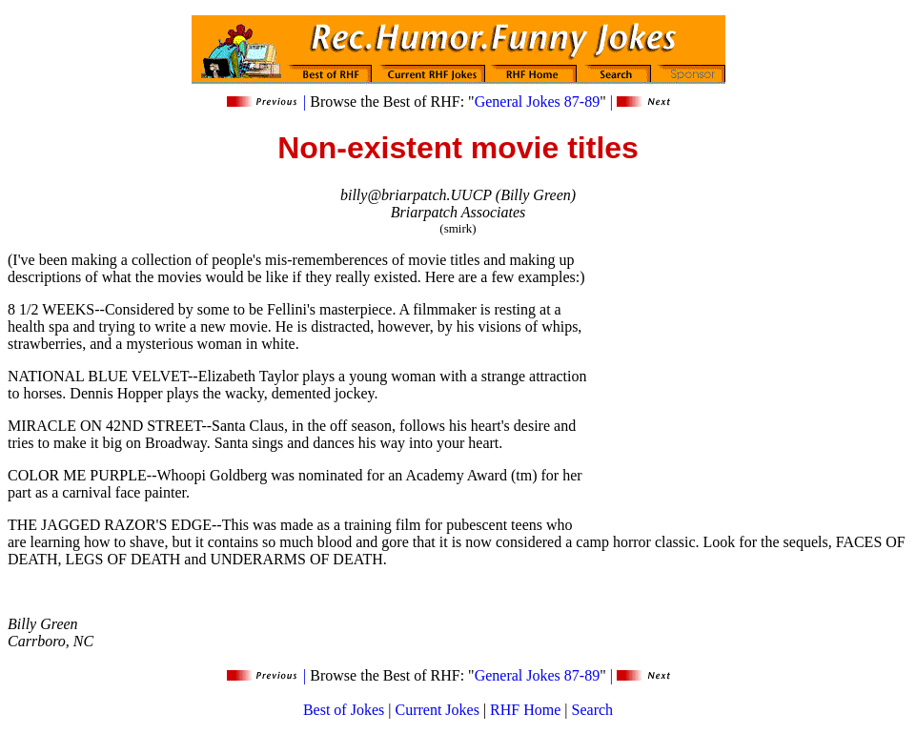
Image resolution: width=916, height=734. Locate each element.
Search (593, 710)
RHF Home (525, 710)
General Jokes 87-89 (537, 101)
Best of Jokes (343, 710)
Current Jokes (436, 710)
